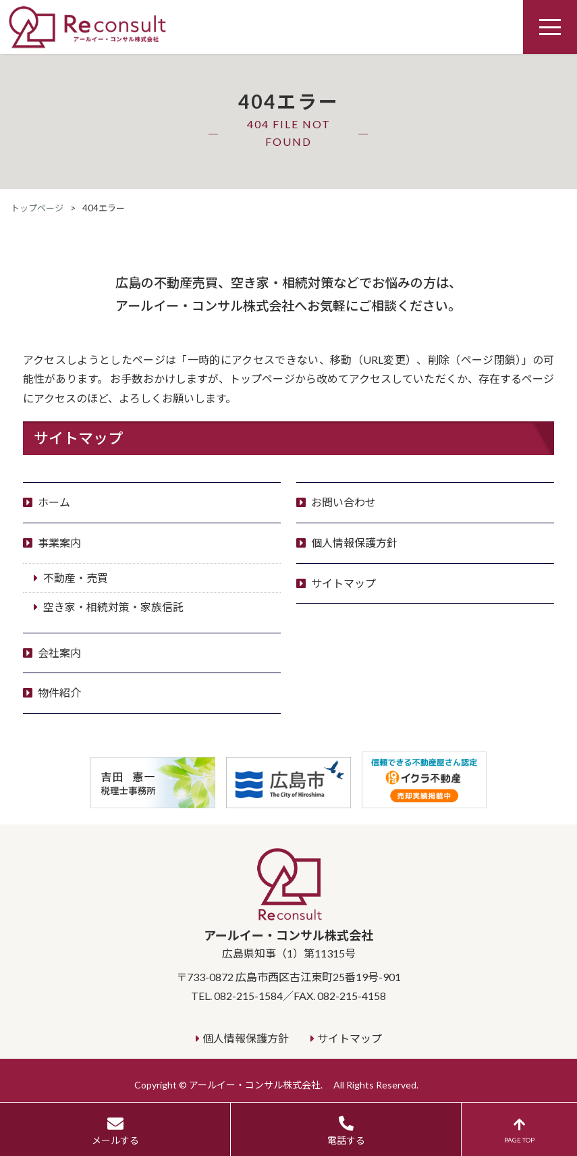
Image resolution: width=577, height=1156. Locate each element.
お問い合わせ (343, 502)
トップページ (37, 208)
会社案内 (59, 652)
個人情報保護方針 (354, 542)
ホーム (54, 502)
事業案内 (59, 542)
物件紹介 (59, 692)
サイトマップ (343, 583)
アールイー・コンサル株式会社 (289, 904)
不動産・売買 (75, 577)
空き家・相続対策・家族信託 (113, 606)
